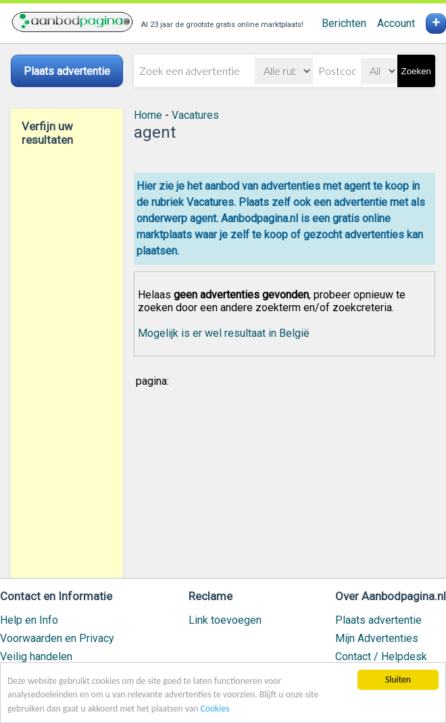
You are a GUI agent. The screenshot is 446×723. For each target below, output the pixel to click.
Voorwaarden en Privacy (57, 638)
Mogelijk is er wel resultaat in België (223, 333)
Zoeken (416, 71)
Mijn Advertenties (376, 638)
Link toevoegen (225, 620)
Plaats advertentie (378, 620)
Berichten (344, 23)
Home (148, 115)
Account (396, 23)
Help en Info (29, 620)
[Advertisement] (67, 361)
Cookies (215, 708)
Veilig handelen (36, 656)
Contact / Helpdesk (381, 656)
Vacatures (195, 115)
